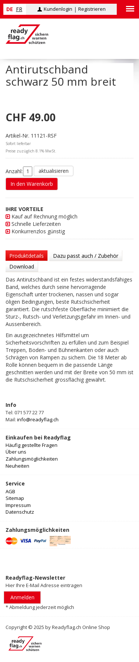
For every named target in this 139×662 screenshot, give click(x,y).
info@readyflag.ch (38, 419)
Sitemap (15, 498)
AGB (10, 491)
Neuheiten (17, 465)
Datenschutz (20, 511)
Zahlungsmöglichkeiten (32, 458)
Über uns (16, 451)
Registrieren (92, 9)
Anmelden (22, 597)
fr (19, 9)
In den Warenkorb (31, 183)
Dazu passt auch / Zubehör (85, 255)
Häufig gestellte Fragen (31, 445)
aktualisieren (54, 170)
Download (21, 266)
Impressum (18, 505)
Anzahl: (14, 171)
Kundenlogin (58, 9)
